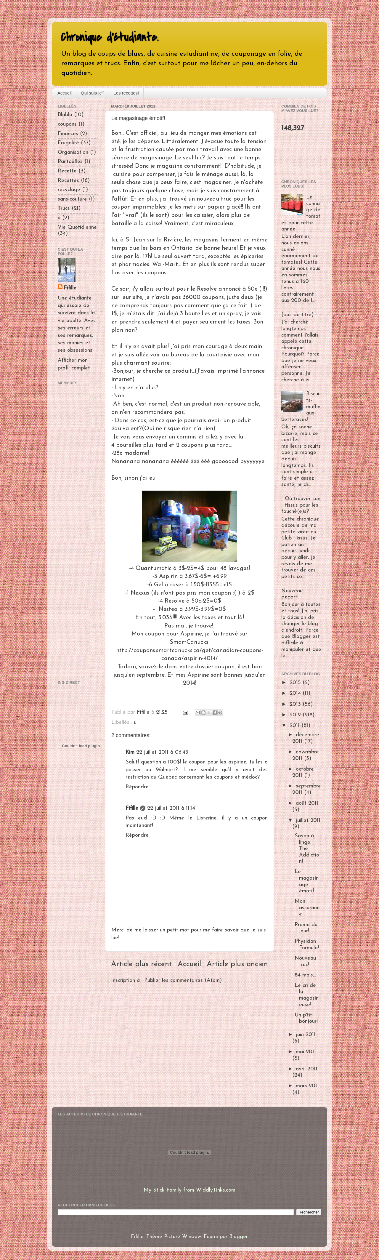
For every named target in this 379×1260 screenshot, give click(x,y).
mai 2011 (306, 1052)
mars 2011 (307, 1086)
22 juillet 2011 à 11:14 (171, 808)
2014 (296, 693)
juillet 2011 (308, 820)
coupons (67, 124)
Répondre (137, 787)
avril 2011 (306, 1069)
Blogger (238, 1237)
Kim (130, 752)
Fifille (132, 808)
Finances (68, 134)
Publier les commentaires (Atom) (183, 980)
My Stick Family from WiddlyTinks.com (189, 1190)
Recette (67, 171)
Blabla (65, 115)
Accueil (64, 92)
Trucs (64, 208)
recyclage (69, 190)
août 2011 (307, 803)
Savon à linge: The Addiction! (307, 848)
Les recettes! (126, 92)
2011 (295, 726)
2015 (296, 683)
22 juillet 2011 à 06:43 (162, 752)
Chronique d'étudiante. (109, 37)
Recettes (68, 180)
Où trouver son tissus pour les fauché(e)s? (300, 505)
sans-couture (72, 199)
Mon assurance (307, 908)
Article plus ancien (237, 964)
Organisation (73, 152)
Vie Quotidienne (77, 227)
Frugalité (68, 143)
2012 (296, 715)
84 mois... (305, 975)
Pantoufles (70, 161)
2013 (296, 704)
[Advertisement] (75, 532)
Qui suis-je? (92, 92)
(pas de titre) (297, 315)
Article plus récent (141, 964)
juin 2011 (306, 1035)
